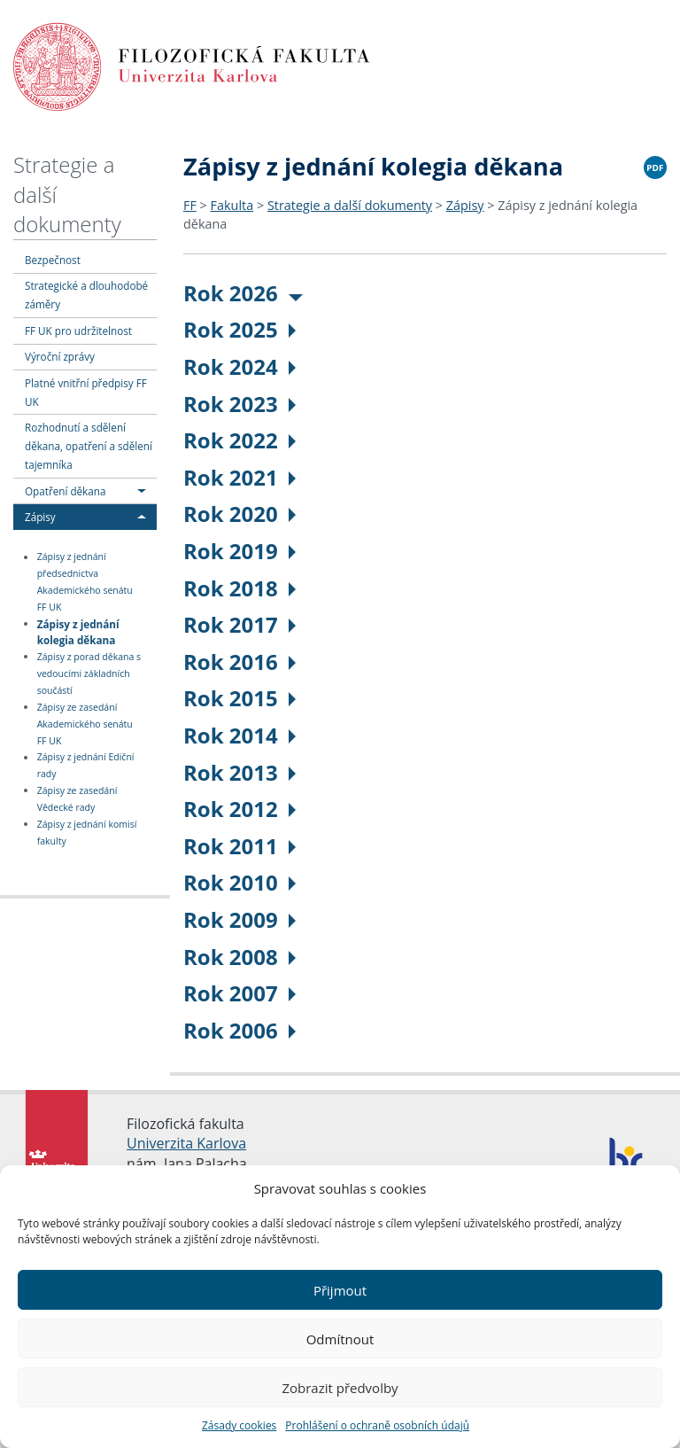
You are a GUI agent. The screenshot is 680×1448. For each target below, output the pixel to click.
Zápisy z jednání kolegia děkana (78, 631)
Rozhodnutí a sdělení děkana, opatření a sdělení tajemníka (88, 445)
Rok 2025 (239, 329)
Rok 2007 (239, 993)
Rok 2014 (239, 735)
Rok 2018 (239, 588)
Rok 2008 (239, 956)
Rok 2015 (239, 697)
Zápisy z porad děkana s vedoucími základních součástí (89, 673)
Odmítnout (340, 1339)
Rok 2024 (239, 366)
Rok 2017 (239, 624)
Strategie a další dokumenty (349, 205)
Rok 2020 (239, 513)
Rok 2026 (243, 293)
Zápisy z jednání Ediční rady (86, 766)
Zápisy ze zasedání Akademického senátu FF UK (85, 724)
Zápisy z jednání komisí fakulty (87, 832)
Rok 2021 (239, 477)
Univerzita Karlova (186, 1143)
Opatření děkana (65, 491)
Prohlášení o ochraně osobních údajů (377, 1425)
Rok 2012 (239, 808)
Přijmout (340, 1290)
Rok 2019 (239, 550)
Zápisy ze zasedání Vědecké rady (77, 799)
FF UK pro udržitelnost (78, 330)
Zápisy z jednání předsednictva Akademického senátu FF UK (85, 582)
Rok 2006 (239, 1030)
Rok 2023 (239, 403)
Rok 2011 (239, 845)
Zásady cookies (239, 1425)
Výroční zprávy (60, 356)
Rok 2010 (239, 882)
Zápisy (40, 517)
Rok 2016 (239, 661)
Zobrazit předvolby (340, 1388)
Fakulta (232, 205)
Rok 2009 (239, 919)
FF (190, 205)
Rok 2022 (239, 440)
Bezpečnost (53, 260)
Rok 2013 (239, 772)
